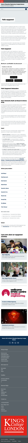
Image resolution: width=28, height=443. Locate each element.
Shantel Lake (3, 195)
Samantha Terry (4, 192)
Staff (2, 369)
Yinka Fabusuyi (4, 207)
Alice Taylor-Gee (6, 226)
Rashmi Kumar (4, 184)
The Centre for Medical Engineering (9, 301)
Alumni (2, 371)
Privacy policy (12, 439)
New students (3, 368)
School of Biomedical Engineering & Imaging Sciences (12, 4)
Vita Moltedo (3, 203)
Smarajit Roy (3, 199)
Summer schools (4, 359)
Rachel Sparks (4, 181)
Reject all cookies (9, 80)
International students (5, 357)
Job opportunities (4, 395)
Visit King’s (3, 393)
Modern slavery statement (5, 441)
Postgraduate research (5, 356)
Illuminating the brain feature (8, 325)
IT (1, 381)
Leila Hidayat (3, 173)
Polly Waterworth (4, 177)
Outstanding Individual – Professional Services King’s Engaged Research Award (12, 159)
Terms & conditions (4, 439)
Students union (3, 392)
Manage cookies (14, 77)
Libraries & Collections (5, 378)
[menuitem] (14, 353)
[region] (14, 73)
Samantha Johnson (5, 188)
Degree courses (4, 353)
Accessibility (14, 441)
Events (2, 390)
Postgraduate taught (4, 354)
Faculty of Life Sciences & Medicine (7, 5)
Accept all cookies (18, 80)
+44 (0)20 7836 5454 (5, 402)
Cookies (19, 441)
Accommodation (4, 380)
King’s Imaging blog (6, 254)
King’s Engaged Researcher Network (9, 278)
